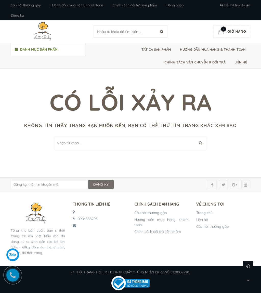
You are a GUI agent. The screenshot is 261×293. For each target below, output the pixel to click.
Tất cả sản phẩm (156, 49)
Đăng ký (17, 15)
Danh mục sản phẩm (36, 49)
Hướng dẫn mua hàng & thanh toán (213, 49)
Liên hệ (240, 62)
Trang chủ (204, 212)
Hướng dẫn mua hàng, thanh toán (76, 5)
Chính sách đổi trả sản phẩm (135, 5)
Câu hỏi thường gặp (26, 5)
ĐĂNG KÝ (101, 184)
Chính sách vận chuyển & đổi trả (195, 62)
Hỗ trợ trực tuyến (235, 5)
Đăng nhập (175, 5)
